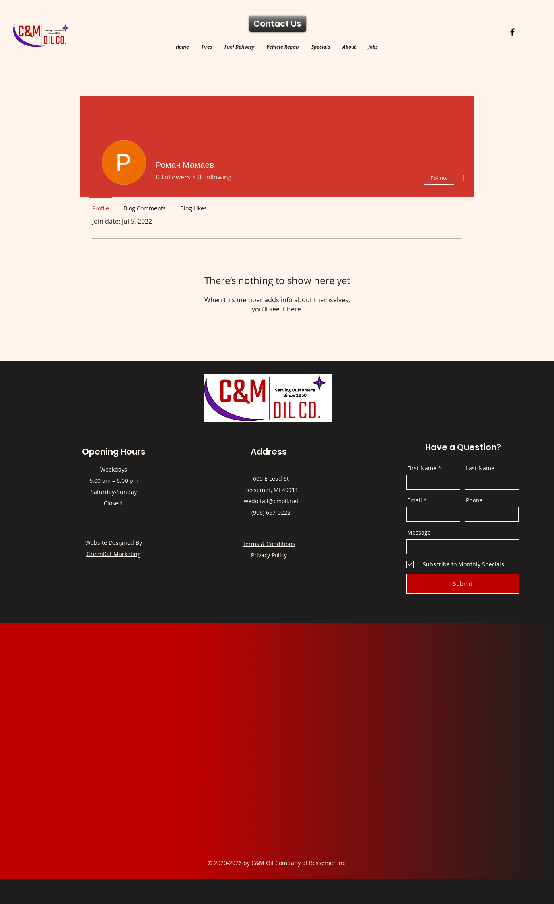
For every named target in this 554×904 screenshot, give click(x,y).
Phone (474, 500)
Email (414, 500)
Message (419, 532)
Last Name (480, 468)
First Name (422, 468)
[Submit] (462, 584)
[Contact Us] (277, 24)
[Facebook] (512, 32)
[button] (206, 47)
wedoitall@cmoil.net (271, 501)
